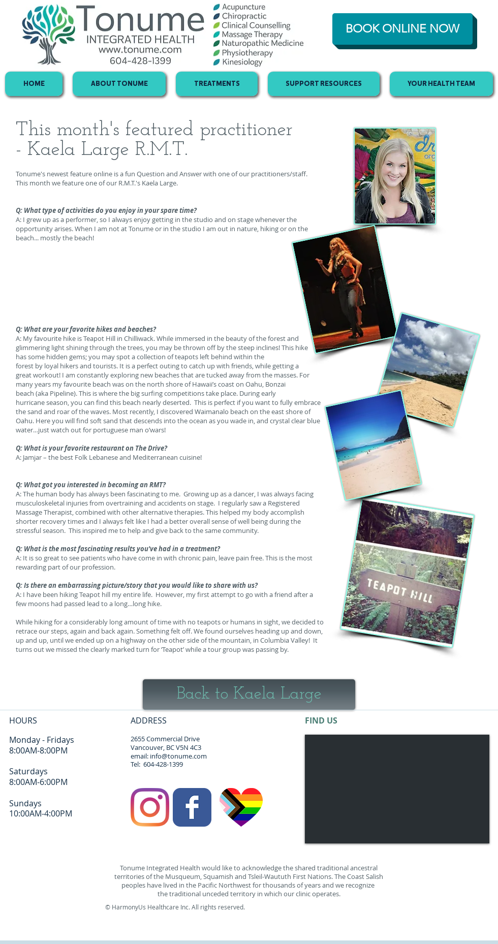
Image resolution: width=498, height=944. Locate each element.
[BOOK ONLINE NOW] (402, 29)
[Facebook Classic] (192, 807)
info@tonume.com (178, 756)
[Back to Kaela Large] (249, 694)
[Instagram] (150, 807)
